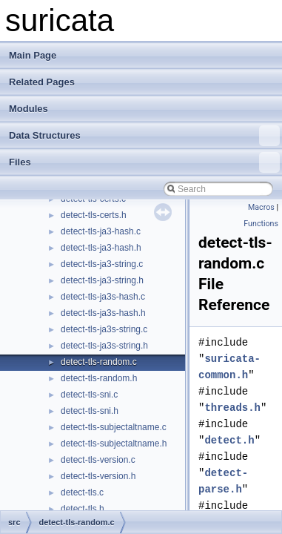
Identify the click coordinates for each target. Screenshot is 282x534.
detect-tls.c (82, 492)
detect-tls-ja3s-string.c (104, 329)
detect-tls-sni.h (89, 411)
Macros (261, 207)
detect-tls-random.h (99, 378)
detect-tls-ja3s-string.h (104, 345)
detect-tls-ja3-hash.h (101, 248)
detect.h (229, 440)
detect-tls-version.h (98, 476)
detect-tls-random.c (99, 362)
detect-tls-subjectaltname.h (114, 443)
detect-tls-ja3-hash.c (101, 231)
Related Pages (42, 82)
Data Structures (144, 135)
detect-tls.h (82, 509)
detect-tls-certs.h (94, 215)
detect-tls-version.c (98, 460)
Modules (28, 108)
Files (144, 162)
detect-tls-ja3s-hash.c (103, 296)
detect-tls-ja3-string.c (102, 264)
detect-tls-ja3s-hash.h (103, 313)
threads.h (232, 407)
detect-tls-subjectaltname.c (114, 427)
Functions (261, 223)
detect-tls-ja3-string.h (102, 280)
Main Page (32, 55)
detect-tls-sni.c (89, 394)
